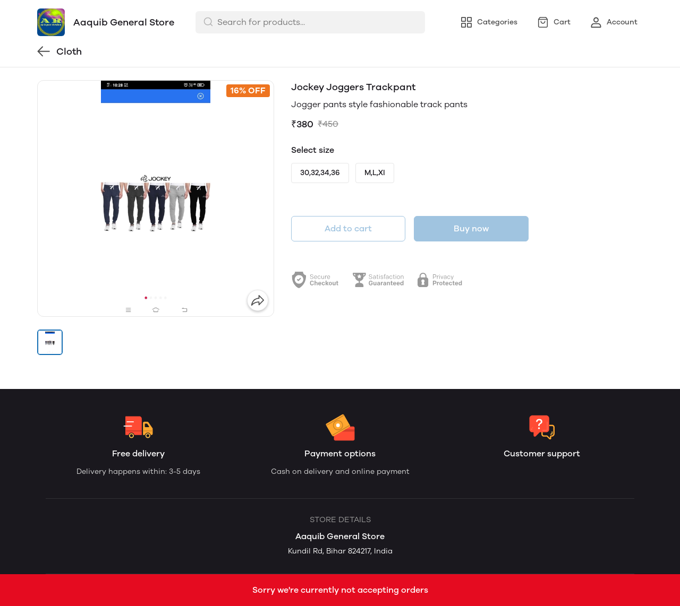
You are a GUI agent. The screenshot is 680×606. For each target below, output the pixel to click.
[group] (156, 198)
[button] (50, 342)
